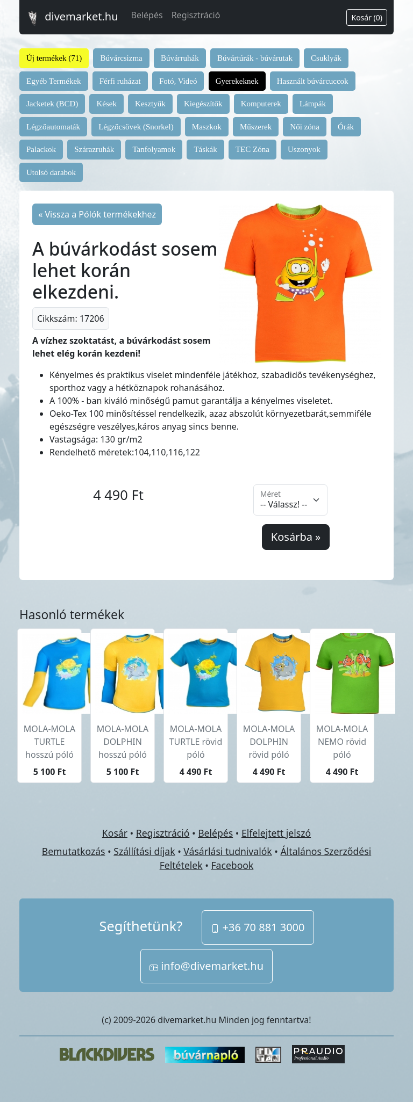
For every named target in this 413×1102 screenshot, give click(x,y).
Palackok (41, 149)
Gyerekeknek (237, 81)
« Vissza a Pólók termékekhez (97, 214)
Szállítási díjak (144, 851)
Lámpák (313, 103)
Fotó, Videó (178, 81)
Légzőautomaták (53, 126)
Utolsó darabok (51, 172)
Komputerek (261, 103)
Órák (346, 126)
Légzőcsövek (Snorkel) (136, 126)
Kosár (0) (366, 17)
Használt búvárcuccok (312, 81)
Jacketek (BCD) (52, 103)
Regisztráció (196, 15)
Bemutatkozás (73, 851)
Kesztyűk (150, 103)
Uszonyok (304, 149)
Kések (106, 103)
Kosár (114, 833)
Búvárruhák (180, 58)
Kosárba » (296, 537)
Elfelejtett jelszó (276, 833)
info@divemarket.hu (206, 966)
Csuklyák (326, 58)
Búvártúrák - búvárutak (255, 58)
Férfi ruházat (120, 81)
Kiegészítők (203, 103)
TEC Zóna (252, 149)
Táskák (205, 149)
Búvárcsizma (121, 58)
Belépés (147, 15)
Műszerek (256, 126)
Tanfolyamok (153, 149)
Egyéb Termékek (53, 81)
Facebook (232, 865)
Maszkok (207, 126)
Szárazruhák (94, 149)
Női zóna (304, 126)
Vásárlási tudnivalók (227, 851)
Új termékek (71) (54, 58)
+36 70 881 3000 (257, 927)
